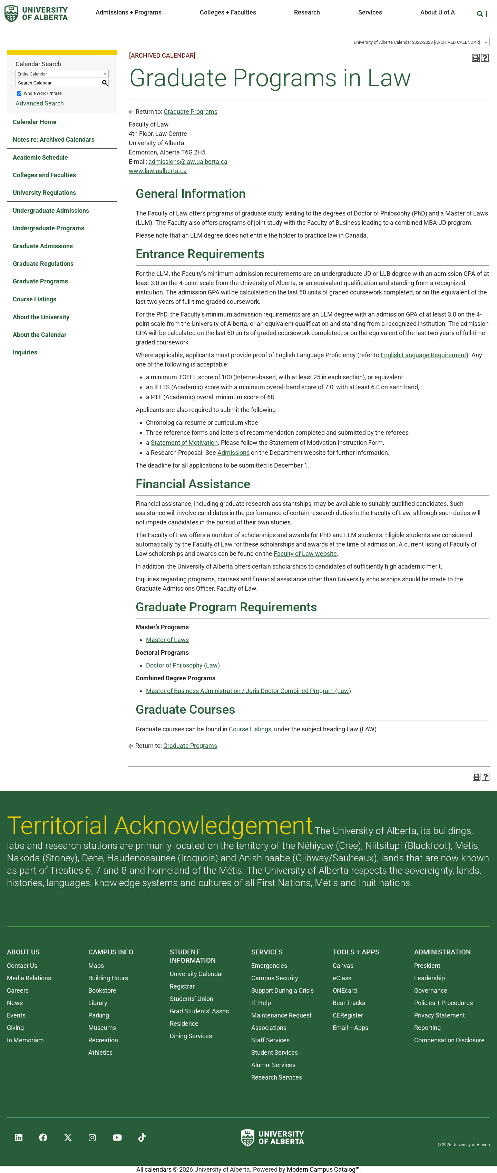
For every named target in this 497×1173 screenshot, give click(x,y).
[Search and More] (481, 14)
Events (16, 1015)
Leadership (429, 978)
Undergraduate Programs (48, 228)
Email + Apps (350, 1027)
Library (97, 1002)
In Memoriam (25, 1040)
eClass (342, 978)
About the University (41, 317)
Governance (430, 990)
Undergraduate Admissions (51, 210)
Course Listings (34, 299)
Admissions (233, 452)
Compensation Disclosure (449, 1040)
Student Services (274, 1052)
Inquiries (25, 352)
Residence (184, 1023)
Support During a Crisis (282, 990)
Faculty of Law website (305, 553)
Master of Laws (167, 639)
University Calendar (196, 974)
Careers (18, 990)
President (427, 965)
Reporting (427, 1027)
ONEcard (345, 990)
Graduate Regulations (43, 263)
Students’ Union (191, 998)
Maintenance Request (281, 1015)
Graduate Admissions (43, 246)
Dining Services (191, 1036)
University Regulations (44, 192)
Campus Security (274, 978)
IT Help (261, 1002)
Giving (15, 1027)
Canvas (343, 965)
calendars (158, 1169)
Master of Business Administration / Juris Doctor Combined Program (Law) (248, 690)
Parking (98, 1015)
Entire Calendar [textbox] (32, 74)
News (15, 1002)
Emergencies (269, 965)
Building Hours (108, 978)
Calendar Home (35, 122)
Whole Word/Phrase (42, 93)
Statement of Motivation (184, 442)
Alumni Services (273, 1065)
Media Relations (29, 978)
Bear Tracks (349, 1002)
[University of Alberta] (36, 13)
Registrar (182, 986)
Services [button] (370, 12)
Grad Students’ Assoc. (200, 1011)
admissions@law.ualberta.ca (187, 161)
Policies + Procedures (443, 1002)
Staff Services (270, 1040)
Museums (102, 1027)
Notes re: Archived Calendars (54, 139)
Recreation (103, 1040)
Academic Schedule (40, 157)
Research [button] (307, 12)
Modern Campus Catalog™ (323, 1169)
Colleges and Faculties (44, 175)
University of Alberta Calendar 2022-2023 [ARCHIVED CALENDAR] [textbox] (417, 42)
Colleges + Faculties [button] (228, 12)
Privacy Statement (439, 1015)
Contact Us (22, 965)
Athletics (100, 1052)
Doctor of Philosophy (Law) (183, 665)
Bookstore (102, 990)
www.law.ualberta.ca (158, 170)
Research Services (276, 1077)
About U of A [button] (437, 12)
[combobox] (421, 42)
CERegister (348, 1015)
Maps (96, 965)
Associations (268, 1027)
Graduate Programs (40, 281)
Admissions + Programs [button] (129, 12)
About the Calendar (40, 334)
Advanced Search (40, 103)
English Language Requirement (423, 355)
